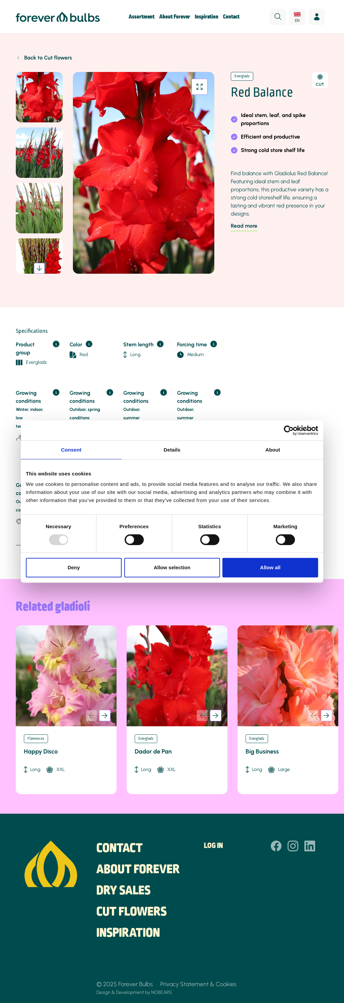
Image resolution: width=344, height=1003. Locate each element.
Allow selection (172, 567)
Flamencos (36, 739)
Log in (213, 846)
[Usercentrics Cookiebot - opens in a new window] (288, 430)
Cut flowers (131, 912)
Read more (244, 226)
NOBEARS (161, 992)
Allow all (270, 567)
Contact (231, 17)
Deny (74, 567)
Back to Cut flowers (48, 57)
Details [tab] (172, 450)
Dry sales (123, 891)
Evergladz (242, 76)
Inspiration (206, 17)
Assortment (142, 17)
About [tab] (272, 450)
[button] (39, 268)
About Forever (174, 17)
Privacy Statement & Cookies (198, 984)
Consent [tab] (71, 450)
